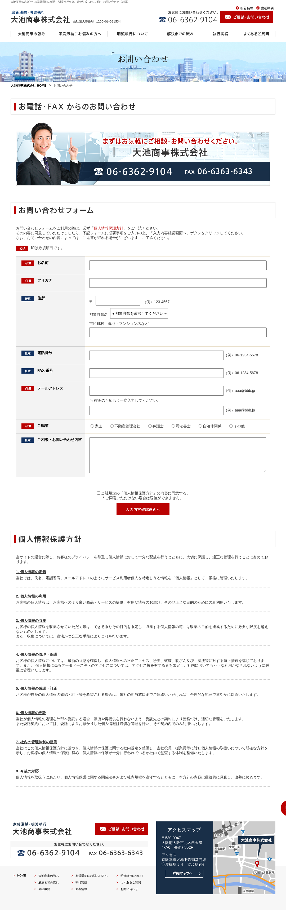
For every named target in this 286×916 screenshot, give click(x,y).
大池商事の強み (48, 882)
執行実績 (81, 888)
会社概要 (44, 895)
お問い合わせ (129, 895)
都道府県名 (128, 314)
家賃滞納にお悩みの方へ (91, 882)
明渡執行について (132, 882)
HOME (21, 881)
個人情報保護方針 (108, 228)
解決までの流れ (48, 888)
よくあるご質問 (130, 888)
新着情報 (81, 895)
